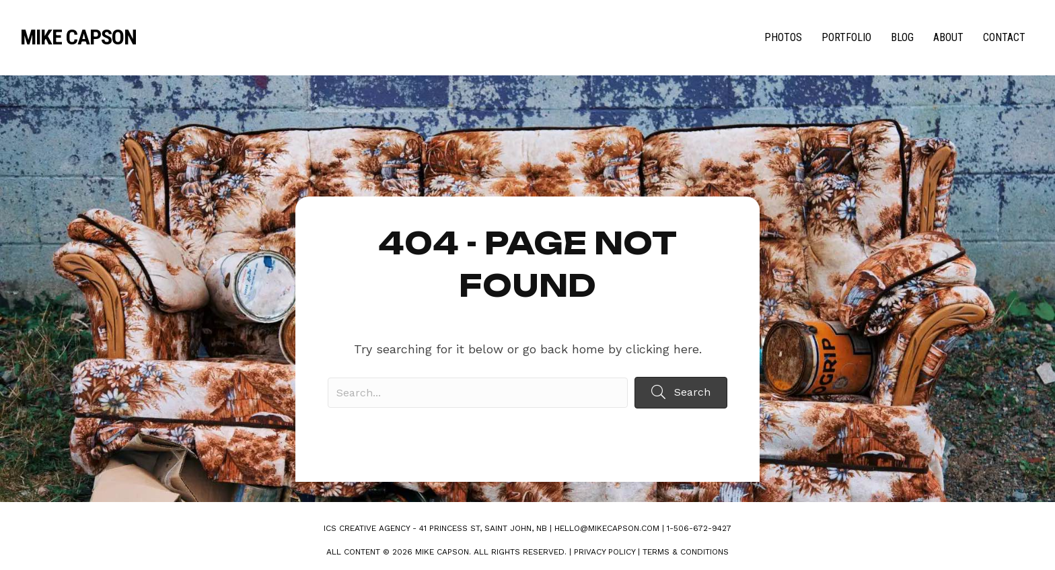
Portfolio (846, 37)
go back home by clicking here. (612, 349)
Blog (902, 37)
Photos (783, 37)
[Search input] (478, 393)
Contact (1004, 37)
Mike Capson (78, 37)
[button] (680, 392)
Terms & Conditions (686, 552)
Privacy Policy (604, 552)
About (948, 37)
